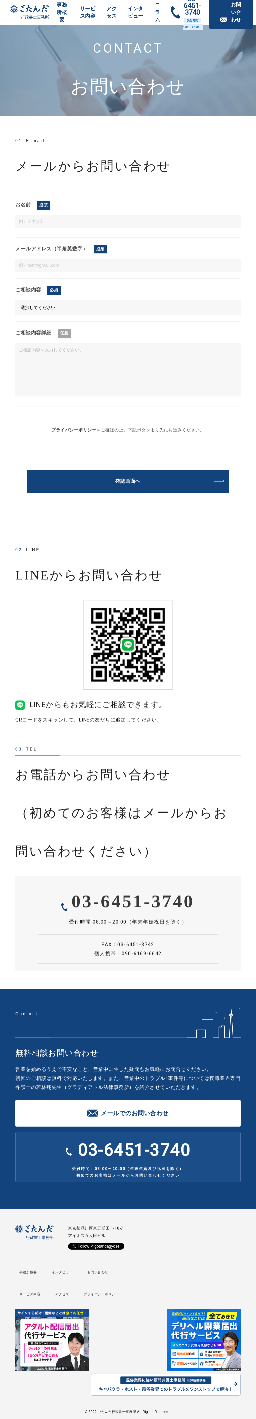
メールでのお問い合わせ (135, 1113)
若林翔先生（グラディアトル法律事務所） (85, 1087)
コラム (157, 12)
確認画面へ (127, 481)
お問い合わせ (97, 1272)
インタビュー (135, 12)
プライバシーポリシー (73, 429)
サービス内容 (88, 12)
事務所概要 (62, 12)
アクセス (111, 12)
